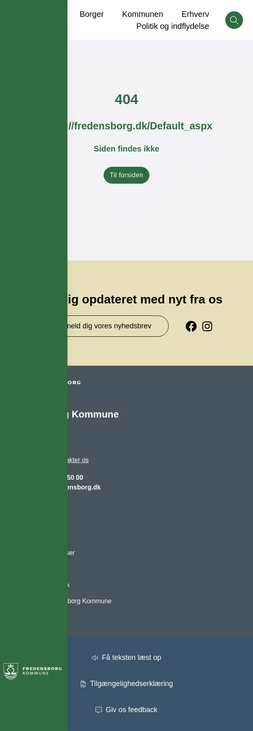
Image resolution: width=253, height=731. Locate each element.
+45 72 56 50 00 (60, 477)
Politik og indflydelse (173, 26)
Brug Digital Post (34, 536)
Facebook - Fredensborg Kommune (61, 601)
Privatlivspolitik (31, 617)
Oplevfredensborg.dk (40, 585)
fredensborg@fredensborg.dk (55, 487)
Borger (92, 14)
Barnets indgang (33, 520)
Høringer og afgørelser (42, 552)
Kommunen (142, 14)
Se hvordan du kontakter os (49, 460)
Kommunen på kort (37, 568)
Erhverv (195, 14)
